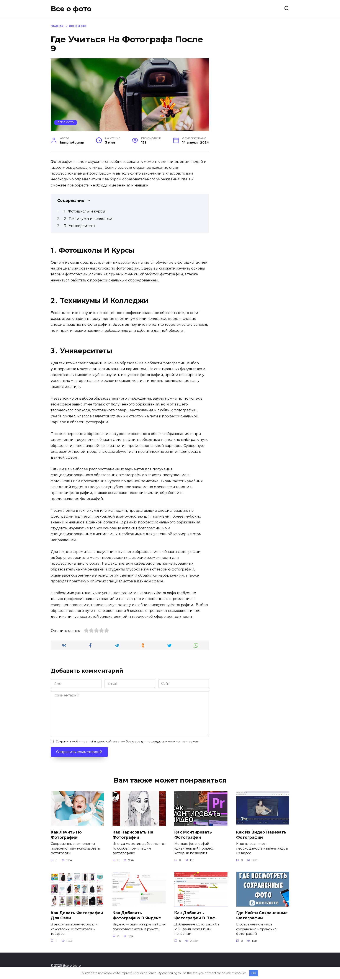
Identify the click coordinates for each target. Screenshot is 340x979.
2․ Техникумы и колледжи (88, 219)
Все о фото (71, 9)
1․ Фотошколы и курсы (84, 211)
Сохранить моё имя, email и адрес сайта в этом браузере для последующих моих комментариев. (127, 741)
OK (253, 973)
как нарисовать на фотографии (133, 835)
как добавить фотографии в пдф (195, 915)
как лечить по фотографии (66, 835)
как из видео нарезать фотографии (261, 835)
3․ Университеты (79, 226)
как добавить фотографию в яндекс (137, 915)
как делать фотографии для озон (77, 915)
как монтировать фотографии (193, 835)
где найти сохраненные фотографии (262, 915)
